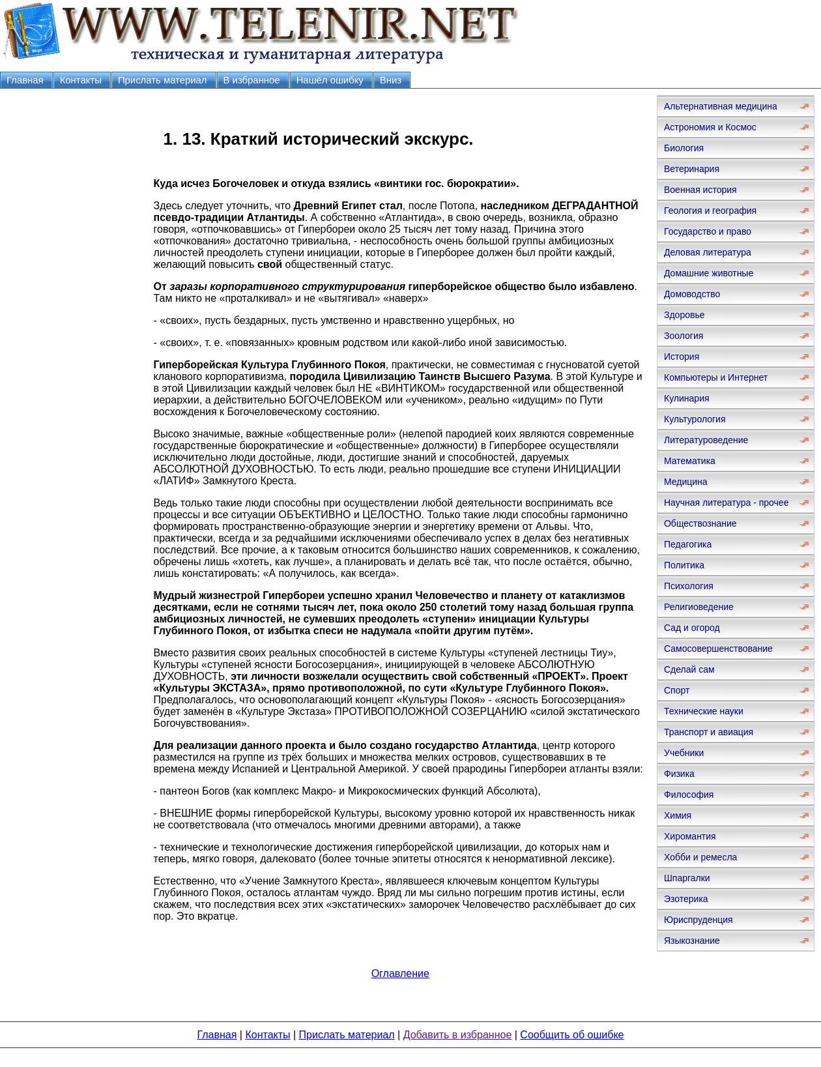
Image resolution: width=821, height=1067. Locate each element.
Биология (684, 148)
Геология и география (710, 210)
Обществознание (700, 523)
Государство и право (707, 231)
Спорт (676, 690)
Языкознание (692, 940)
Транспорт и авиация (708, 732)
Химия (677, 815)
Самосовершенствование (718, 648)
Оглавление (400, 973)
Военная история (700, 189)
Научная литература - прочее (726, 502)
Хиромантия (690, 836)
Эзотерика (686, 899)
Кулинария (687, 398)
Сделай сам (689, 669)
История (681, 356)
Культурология (695, 419)
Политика (684, 565)
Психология (688, 586)
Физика (679, 773)
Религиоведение (699, 607)
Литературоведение (706, 440)
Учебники (684, 753)
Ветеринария (691, 169)
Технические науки (703, 711)
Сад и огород (692, 627)
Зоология (683, 335)
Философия (688, 794)
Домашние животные (708, 273)
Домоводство (692, 294)
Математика (689, 461)
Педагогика (688, 544)
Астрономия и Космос (710, 127)
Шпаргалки (687, 878)
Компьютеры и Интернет (716, 377)
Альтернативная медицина (720, 106)
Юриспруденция (698, 919)
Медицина (686, 481)
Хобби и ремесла (700, 857)
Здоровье (684, 315)
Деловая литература (707, 252)
